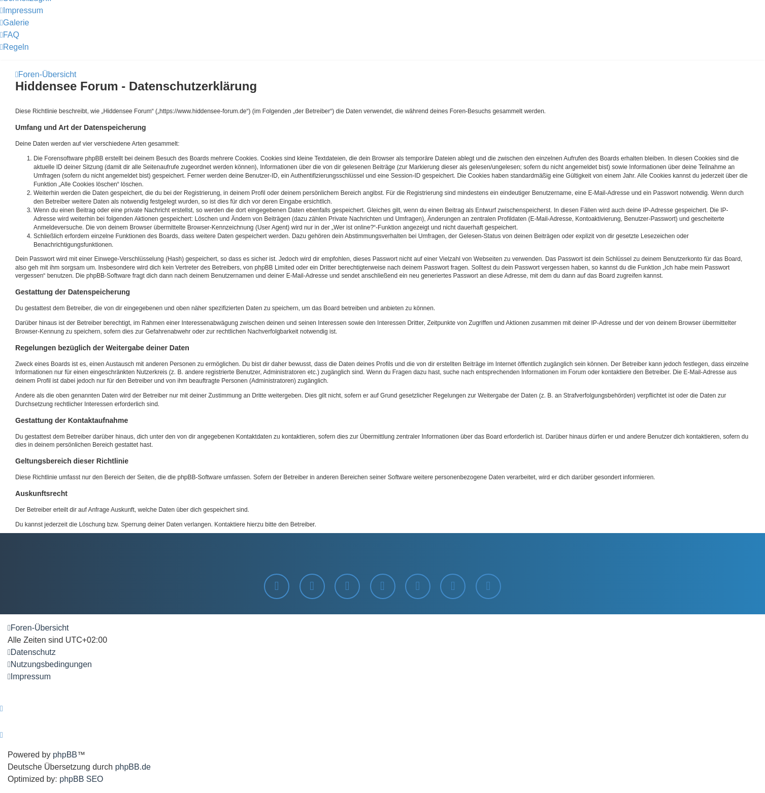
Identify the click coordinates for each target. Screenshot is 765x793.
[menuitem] (21, 10)
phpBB (65, 754)
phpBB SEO (81, 779)
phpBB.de (133, 767)
